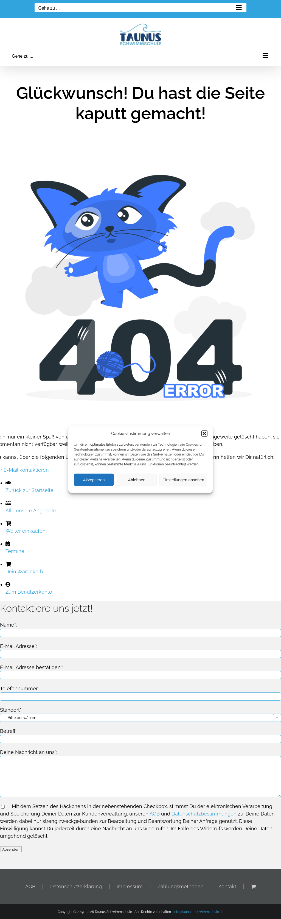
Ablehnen (136, 479)
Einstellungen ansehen (183, 479)
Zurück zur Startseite (29, 490)
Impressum (130, 886)
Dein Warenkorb (24, 571)
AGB (155, 814)
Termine (14, 551)
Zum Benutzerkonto (28, 592)
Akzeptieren (94, 479)
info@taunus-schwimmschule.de (198, 912)
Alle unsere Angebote (30, 510)
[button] (204, 433)
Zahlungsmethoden (181, 886)
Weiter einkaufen (25, 531)
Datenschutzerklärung (76, 886)
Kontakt (227, 886)
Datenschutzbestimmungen (204, 814)
